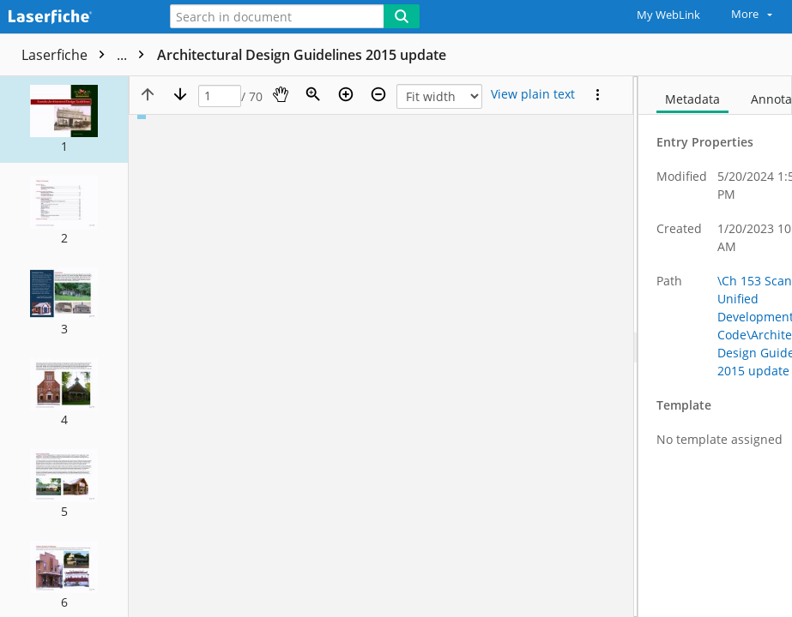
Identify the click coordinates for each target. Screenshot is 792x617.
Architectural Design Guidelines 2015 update (301, 54)
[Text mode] (533, 94)
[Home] (73, 17)
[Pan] (280, 94)
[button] (64, 119)
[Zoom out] (378, 94)
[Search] (402, 16)
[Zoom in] (345, 94)
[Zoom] (313, 94)
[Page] (219, 96)
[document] (715, 346)
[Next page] (180, 94)
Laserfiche (87, 54)
